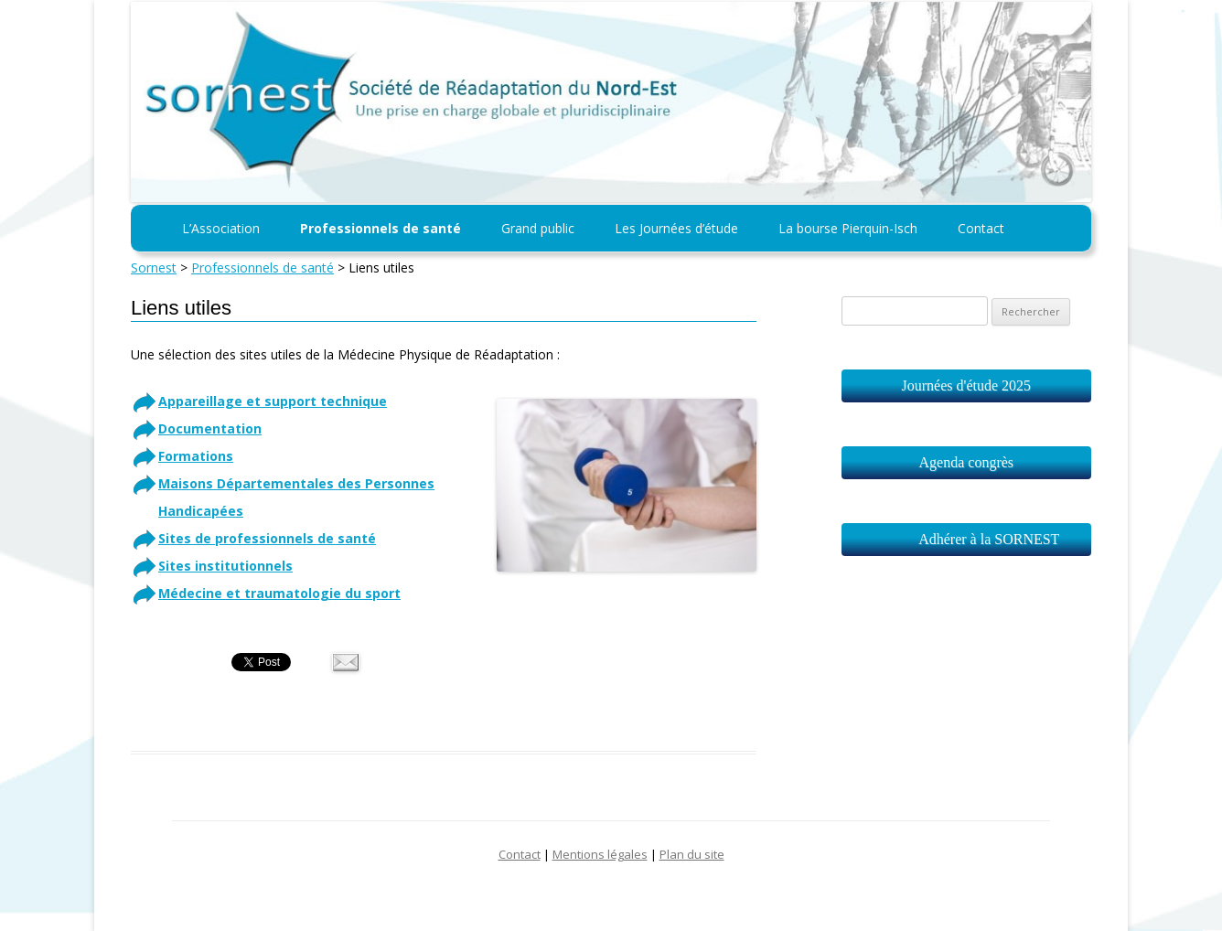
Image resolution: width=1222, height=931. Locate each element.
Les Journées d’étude (676, 228)
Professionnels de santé (380, 228)
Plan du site (691, 854)
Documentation (210, 428)
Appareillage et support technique (272, 401)
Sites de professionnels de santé (267, 538)
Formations (195, 456)
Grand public (537, 228)
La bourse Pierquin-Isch (847, 228)
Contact (981, 228)
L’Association (221, 228)
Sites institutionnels (225, 565)
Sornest (154, 267)
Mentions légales (600, 854)
